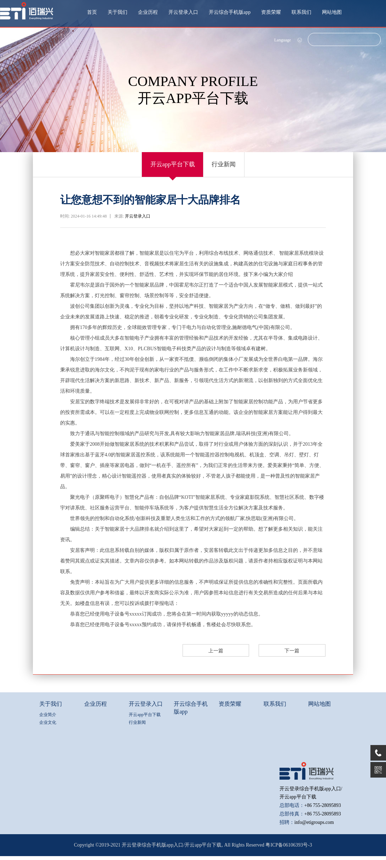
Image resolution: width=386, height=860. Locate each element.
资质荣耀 (271, 12)
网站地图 (332, 12)
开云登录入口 (183, 12)
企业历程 (148, 12)
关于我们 (117, 12)
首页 (92, 12)
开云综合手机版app (229, 12)
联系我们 (301, 12)
